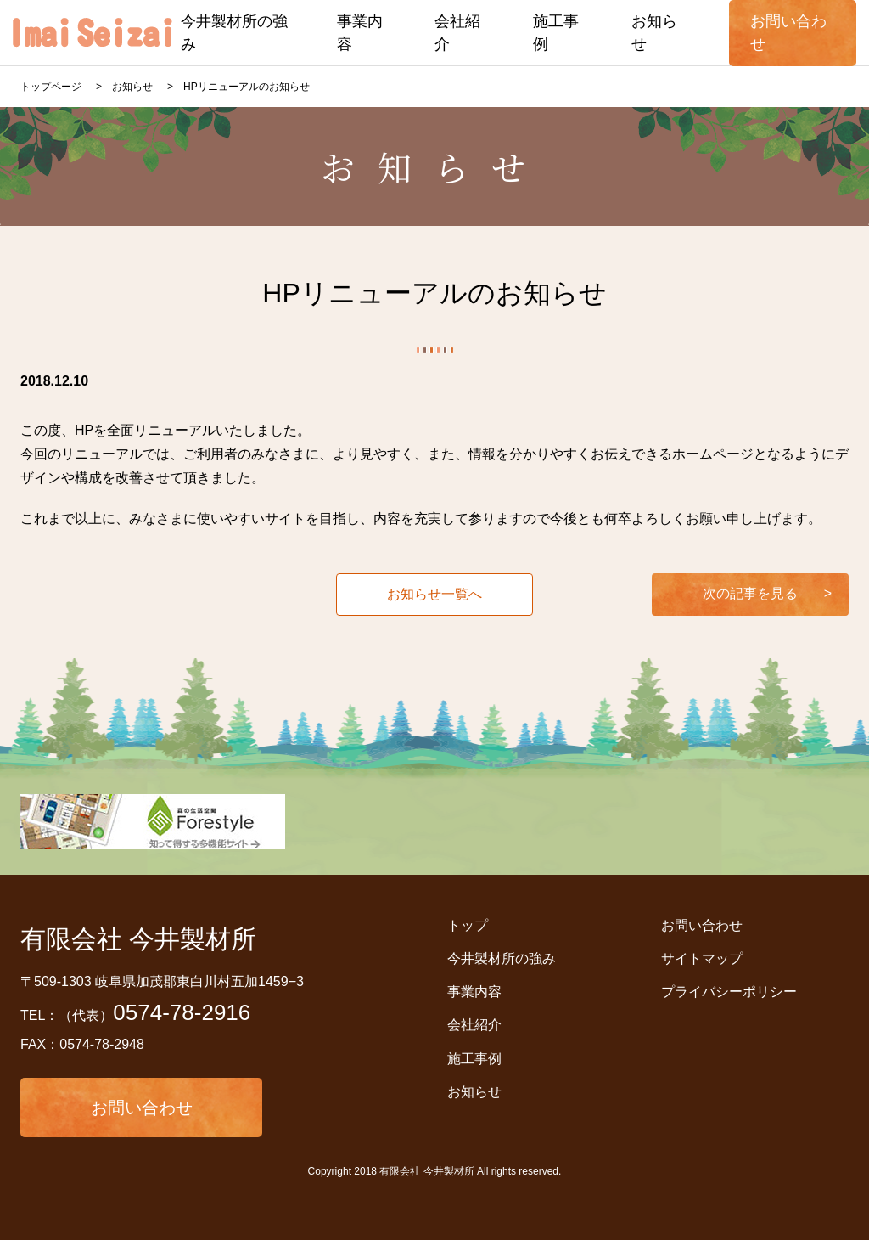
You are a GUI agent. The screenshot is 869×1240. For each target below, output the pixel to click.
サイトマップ (702, 958)
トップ (467, 925)
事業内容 (474, 991)
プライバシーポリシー (729, 991)
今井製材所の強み (501, 958)
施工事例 (474, 1058)
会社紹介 (474, 1024)
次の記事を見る (750, 593)
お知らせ (474, 1092)
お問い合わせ (142, 1107)
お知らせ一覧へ (434, 594)
